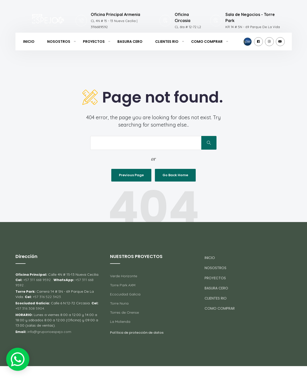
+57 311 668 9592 (37, 279)
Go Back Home (175, 175)
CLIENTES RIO (166, 41)
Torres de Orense (124, 312)
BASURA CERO (129, 41)
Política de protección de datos (137, 332)
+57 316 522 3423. (47, 296)
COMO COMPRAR (207, 41)
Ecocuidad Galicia (125, 294)
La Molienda (120, 321)
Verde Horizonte (123, 276)
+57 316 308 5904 (29, 308)
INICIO (28, 41)
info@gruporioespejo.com (49, 331)
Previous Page (131, 175)
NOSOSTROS (58, 41)
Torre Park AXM (122, 285)
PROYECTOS (94, 41)
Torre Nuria (119, 303)
